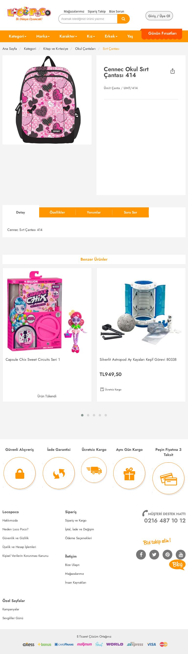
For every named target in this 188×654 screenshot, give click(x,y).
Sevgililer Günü (12, 618)
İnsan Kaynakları (75, 582)
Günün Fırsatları (162, 33)
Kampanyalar (10, 609)
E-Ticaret (82, 636)
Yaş (130, 36)
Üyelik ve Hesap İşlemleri (19, 547)
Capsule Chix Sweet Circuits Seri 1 (33, 359)
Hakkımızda (10, 520)
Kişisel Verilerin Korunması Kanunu (25, 555)
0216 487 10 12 (165, 520)
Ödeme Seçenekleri (78, 538)
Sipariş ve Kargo (75, 520)
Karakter (68, 36)
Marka (43, 36)
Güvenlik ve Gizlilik (15, 538)
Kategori (17, 36)
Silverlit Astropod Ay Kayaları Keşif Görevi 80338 (138, 359)
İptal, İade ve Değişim (79, 529)
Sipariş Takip (97, 11)
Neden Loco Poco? (15, 529)
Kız (91, 36)
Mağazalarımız (74, 11)
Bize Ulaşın (72, 564)
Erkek (111, 36)
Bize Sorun (116, 11)
